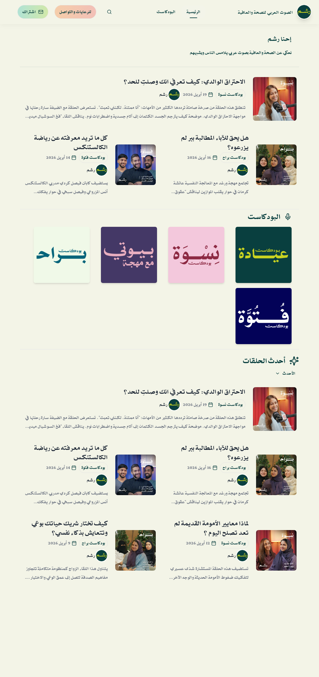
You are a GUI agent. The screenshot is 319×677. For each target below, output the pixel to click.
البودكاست (166, 12)
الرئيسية (193, 13)
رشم (163, 94)
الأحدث (285, 373)
